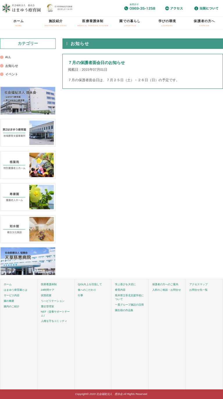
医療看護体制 (93, 22)
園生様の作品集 (124, 310)
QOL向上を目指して (90, 284)
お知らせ (11, 66)
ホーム (18, 22)
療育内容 (120, 289)
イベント (11, 74)
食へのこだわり (87, 289)
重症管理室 (47, 306)
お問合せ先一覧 (198, 289)
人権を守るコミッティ (54, 321)
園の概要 (9, 300)
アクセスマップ (198, 284)
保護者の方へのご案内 (165, 284)
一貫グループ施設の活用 (129, 304)
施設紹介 (56, 22)
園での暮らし (130, 22)
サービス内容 (11, 295)
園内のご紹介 (11, 306)
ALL (8, 57)
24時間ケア (47, 289)
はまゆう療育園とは (15, 289)
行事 (80, 295)
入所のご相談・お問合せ (166, 289)
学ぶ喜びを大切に (125, 284)
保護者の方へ (204, 22)
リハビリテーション (52, 300)
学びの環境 (167, 22)
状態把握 (46, 295)
